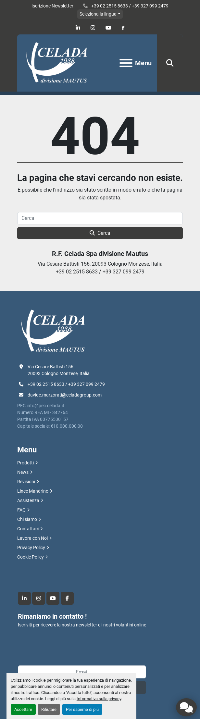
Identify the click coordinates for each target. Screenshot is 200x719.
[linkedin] (78, 28)
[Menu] (125, 63)
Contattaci (28, 528)
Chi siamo (27, 519)
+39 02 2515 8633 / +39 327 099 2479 (129, 5)
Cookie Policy (30, 557)
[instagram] (93, 28)
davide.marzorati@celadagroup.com (65, 394)
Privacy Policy (31, 547)
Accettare (23, 709)
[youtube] (108, 28)
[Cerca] (100, 218)
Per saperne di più (82, 709)
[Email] (82, 671)
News (23, 472)
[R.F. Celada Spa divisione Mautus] (53, 330)
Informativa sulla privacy (99, 698)
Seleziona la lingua (98, 14)
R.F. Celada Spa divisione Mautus (100, 254)
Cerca (100, 233)
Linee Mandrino (32, 491)
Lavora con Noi (32, 538)
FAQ (21, 509)
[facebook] (123, 28)
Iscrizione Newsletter (52, 5)
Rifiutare (48, 709)
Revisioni (26, 481)
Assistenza (28, 500)
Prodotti (25, 462)
